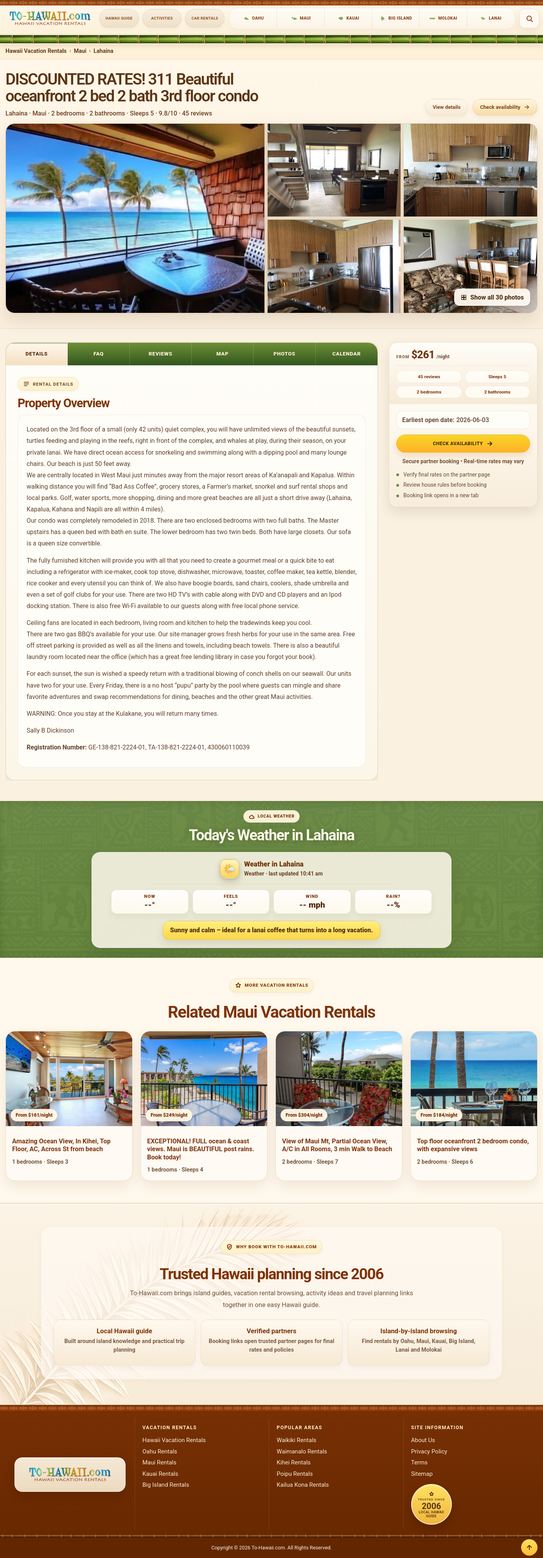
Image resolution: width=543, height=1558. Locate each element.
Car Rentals (205, 18)
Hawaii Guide (119, 18)
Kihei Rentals (294, 1462)
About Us (423, 1440)
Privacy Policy (429, 1451)
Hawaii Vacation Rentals (36, 51)
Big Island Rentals (165, 1484)
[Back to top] (529, 1547)
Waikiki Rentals (296, 1440)
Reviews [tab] (161, 354)
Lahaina (103, 51)
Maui (80, 51)
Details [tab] (36, 354)
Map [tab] (222, 354)
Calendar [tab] (346, 354)
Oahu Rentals (159, 1451)
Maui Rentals (159, 1462)
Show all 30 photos (492, 297)
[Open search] (529, 18)
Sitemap (422, 1473)
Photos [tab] (284, 354)
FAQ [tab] (98, 354)
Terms (419, 1462)
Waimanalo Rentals (302, 1451)
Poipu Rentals (295, 1473)
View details (446, 107)
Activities (162, 18)
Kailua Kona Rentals (303, 1484)
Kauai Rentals (160, 1473)
